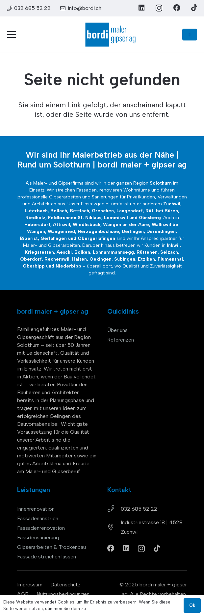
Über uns (117, 330)
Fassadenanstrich (37, 518)
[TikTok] (194, 7)
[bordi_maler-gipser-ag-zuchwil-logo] (110, 34)
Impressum (29, 584)
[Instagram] (159, 8)
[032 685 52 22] (114, 508)
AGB (23, 594)
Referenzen (120, 340)
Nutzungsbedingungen (63, 594)
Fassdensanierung (38, 537)
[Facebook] (176, 7)
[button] (11, 34)
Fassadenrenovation (41, 528)
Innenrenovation (36, 509)
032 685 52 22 (139, 509)
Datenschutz (65, 584)
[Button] (189, 34)
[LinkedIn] (141, 7)
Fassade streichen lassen (46, 556)
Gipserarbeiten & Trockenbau (51, 547)
